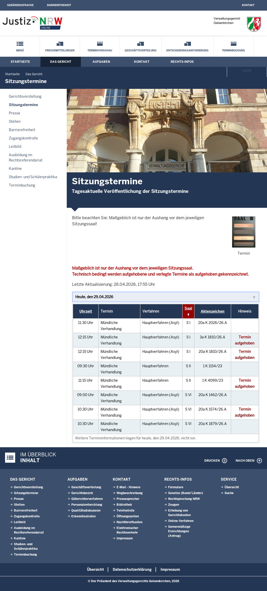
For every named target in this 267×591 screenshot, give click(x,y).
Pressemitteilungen (60, 50)
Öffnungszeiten (128, 516)
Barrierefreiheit (59, 5)
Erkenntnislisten (83, 516)
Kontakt (248, 5)
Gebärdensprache (20, 5)
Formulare (175, 487)
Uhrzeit (85, 311)
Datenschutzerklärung (132, 569)
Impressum (125, 538)
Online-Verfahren (180, 521)
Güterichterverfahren (87, 499)
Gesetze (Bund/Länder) (185, 493)
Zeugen (173, 505)
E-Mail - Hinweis (128, 487)
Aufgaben (101, 62)
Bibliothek (124, 505)
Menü (20, 50)
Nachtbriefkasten (129, 522)
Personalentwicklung (86, 505)
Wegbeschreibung (130, 493)
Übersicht (232, 487)
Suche (246, 70)
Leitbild (15, 146)
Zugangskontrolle (23, 138)
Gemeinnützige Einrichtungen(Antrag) (179, 531)
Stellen (14, 121)
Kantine (15, 168)
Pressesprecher (128, 499)
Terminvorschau (99, 50)
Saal (188, 308)
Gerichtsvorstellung (25, 96)
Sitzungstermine (23, 105)
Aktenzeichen (213, 311)
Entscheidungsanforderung (187, 50)
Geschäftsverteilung (141, 50)
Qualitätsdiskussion (85, 510)
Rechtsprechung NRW (184, 499)
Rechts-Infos (182, 62)
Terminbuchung (233, 50)
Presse (14, 113)
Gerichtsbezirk (82, 493)
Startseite (20, 62)
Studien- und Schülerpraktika (33, 177)
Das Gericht (60, 62)
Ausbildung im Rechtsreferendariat (25, 157)
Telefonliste (126, 510)
